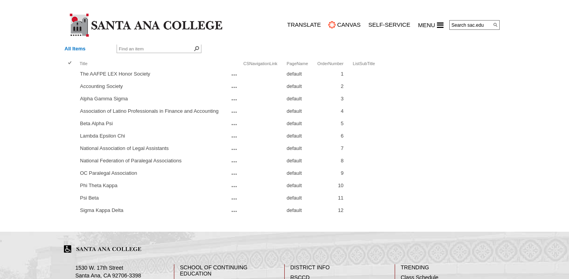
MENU (430, 25)
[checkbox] (70, 63)
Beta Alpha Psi (96, 123)
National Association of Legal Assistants (124, 148)
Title (84, 63)
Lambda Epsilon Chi (102, 136)
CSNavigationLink (260, 63)
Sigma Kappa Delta (102, 210)
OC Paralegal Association (108, 173)
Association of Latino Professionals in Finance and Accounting (149, 111)
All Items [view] (75, 49)
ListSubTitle (364, 63)
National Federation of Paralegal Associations (131, 161)
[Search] (495, 25)
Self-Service (389, 24)
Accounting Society (101, 86)
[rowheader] (71, 75)
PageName (297, 63)
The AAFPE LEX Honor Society (115, 74)
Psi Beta (89, 198)
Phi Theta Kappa (99, 185)
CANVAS (349, 24)
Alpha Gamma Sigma (104, 99)
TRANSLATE (304, 24)
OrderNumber (330, 63)
